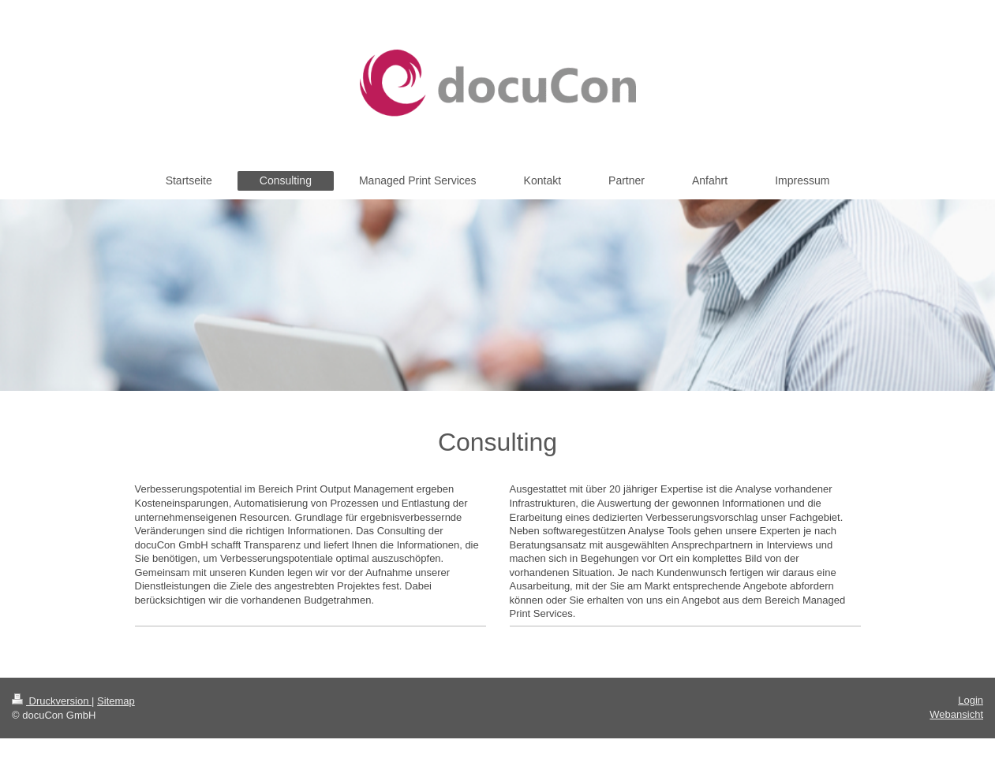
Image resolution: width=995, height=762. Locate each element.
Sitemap (116, 701)
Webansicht (956, 714)
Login (970, 700)
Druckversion (52, 701)
